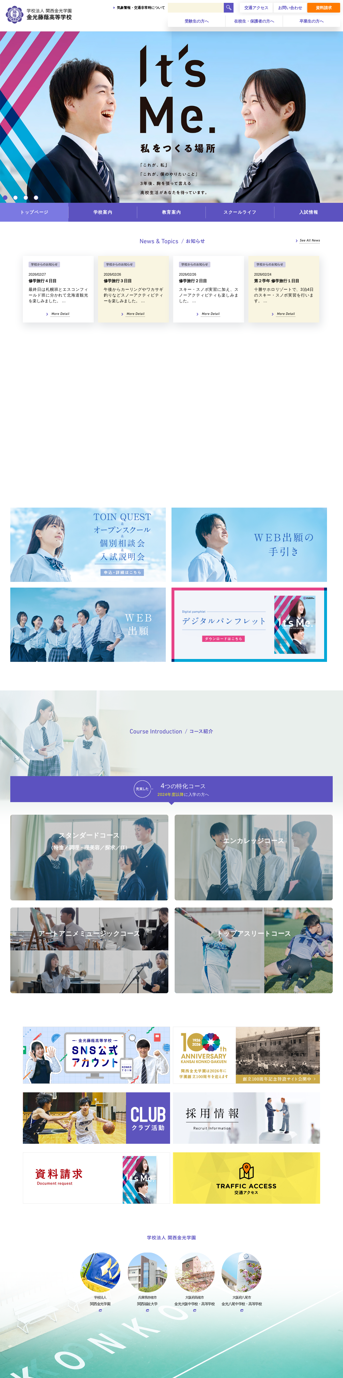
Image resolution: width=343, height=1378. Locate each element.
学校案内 (102, 212)
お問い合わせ (290, 7)
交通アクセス (256, 7)
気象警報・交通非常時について (141, 8)
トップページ (34, 212)
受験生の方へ (197, 21)
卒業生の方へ (312, 21)
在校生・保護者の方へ (254, 21)
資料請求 (324, 7)
